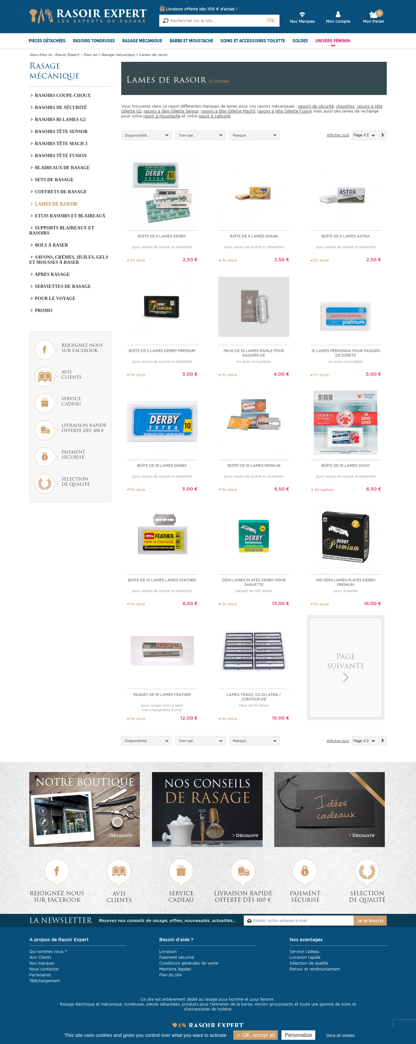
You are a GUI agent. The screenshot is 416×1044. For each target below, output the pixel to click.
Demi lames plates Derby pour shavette (254, 582)
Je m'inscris (370, 920)
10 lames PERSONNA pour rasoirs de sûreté (345, 353)
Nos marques (42, 962)
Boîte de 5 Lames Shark (254, 236)
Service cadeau (304, 951)
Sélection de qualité (309, 962)
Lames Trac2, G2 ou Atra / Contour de (254, 696)
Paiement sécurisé (176, 957)
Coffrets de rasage (58, 191)
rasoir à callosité (214, 116)
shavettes (345, 106)
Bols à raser (48, 245)
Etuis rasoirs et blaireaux (67, 215)
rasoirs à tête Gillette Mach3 (228, 111)
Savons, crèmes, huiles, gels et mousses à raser (68, 260)
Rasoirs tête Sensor (58, 131)
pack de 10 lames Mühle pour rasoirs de (254, 353)
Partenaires (40, 974)
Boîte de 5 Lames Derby (162, 236)
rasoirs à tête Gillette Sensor (171, 111)
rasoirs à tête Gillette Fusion (284, 111)
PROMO (40, 310)
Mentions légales (175, 968)
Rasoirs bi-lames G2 (57, 119)
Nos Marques (302, 21)
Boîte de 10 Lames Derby (162, 465)
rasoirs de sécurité (316, 106)
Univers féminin (332, 41)
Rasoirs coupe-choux (60, 95)
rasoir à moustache (161, 116)
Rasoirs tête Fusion (58, 155)
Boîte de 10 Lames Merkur (254, 465)
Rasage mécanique (142, 41)
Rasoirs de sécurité (58, 107)
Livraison (167, 951)
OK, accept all (256, 1035)
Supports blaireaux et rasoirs (61, 230)
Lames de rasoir (53, 203)
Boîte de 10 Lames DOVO (345, 465)
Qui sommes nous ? (48, 951)
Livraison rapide (305, 957)
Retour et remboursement (315, 968)
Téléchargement (44, 980)
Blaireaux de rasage (59, 167)
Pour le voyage (52, 298)
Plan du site (170, 974)
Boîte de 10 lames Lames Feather (162, 579)
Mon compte (338, 21)
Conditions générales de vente (188, 962)
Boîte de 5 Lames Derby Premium (162, 350)
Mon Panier (373, 17)
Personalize (298, 1035)
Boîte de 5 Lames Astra (345, 236)
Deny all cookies (340, 1035)
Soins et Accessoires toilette (252, 41)
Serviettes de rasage (60, 286)
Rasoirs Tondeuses (94, 41)
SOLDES (300, 41)
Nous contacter (44, 968)
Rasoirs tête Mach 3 (58, 143)
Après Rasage (49, 274)
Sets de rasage (51, 179)
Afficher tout (338, 135)
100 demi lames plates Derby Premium (346, 582)
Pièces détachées (47, 41)
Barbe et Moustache (191, 41)
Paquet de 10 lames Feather (162, 694)
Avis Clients (40, 957)
